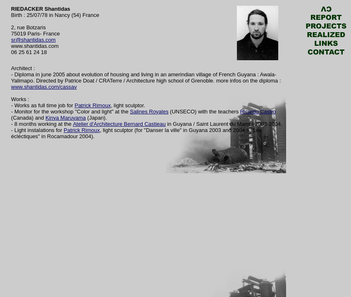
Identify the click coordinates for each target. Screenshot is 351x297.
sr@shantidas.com (33, 40)
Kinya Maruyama (65, 118)
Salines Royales (149, 111)
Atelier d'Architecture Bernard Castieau (119, 124)
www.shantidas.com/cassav (44, 87)
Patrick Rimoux (92, 105)
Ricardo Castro (258, 111)
